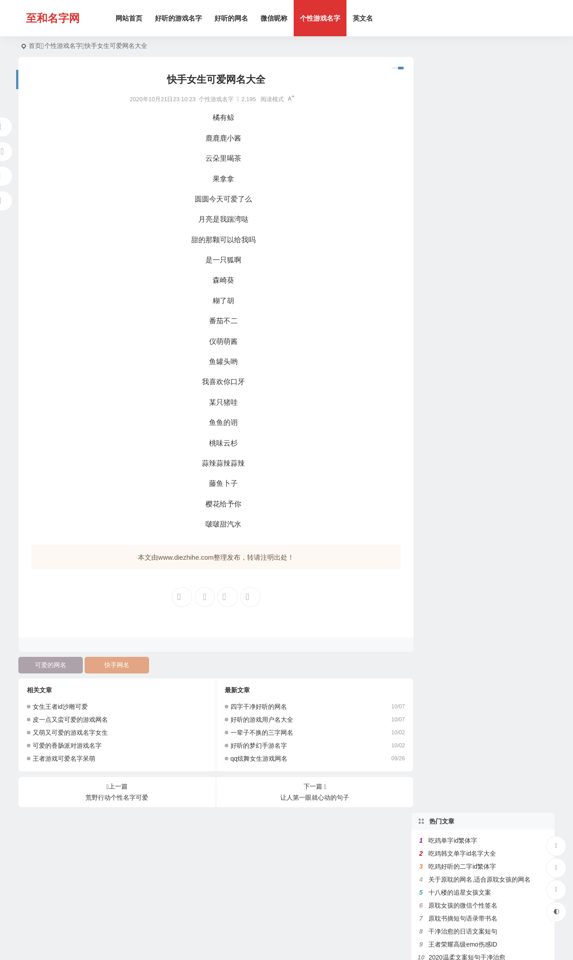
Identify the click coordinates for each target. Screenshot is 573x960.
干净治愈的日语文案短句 (462, 175)
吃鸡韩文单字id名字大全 (462, 97)
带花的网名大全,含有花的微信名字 (476, 240)
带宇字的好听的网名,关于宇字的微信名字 (485, 344)
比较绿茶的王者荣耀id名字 (465, 279)
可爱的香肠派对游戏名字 (67, 745)
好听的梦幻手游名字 (255, 745)
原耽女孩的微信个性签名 (462, 149)
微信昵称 (274, 18)
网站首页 (129, 18)
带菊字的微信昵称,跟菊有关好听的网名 (482, 370)
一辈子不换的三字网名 (258, 732)
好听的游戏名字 (179, 18)
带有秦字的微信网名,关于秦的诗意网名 (482, 318)
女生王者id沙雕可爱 (60, 706)
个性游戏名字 (321, 18)
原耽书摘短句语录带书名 (462, 162)
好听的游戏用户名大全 (258, 719)
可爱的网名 (50, 665)
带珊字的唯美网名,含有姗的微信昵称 (479, 253)
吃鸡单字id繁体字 (452, 84)
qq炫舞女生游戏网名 (255, 758)
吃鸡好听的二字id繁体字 (462, 110)
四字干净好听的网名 (255, 706)
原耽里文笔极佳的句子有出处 (469, 305)
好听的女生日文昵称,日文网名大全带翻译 (485, 357)
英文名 (364, 18)
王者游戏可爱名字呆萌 (64, 758)
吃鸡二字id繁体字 (452, 383)
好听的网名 (232, 18)
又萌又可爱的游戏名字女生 (70, 732)
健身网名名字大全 (453, 292)
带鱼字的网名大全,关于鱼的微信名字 (479, 214)
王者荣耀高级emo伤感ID (462, 188)
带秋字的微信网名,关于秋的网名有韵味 (482, 331)
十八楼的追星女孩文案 (459, 136)
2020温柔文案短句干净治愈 (466, 201)
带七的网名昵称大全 (456, 266)
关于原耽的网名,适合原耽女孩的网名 (479, 123)
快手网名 (115, 665)
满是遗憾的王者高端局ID (462, 227)
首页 (35, 45)
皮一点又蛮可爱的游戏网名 (70, 719)
